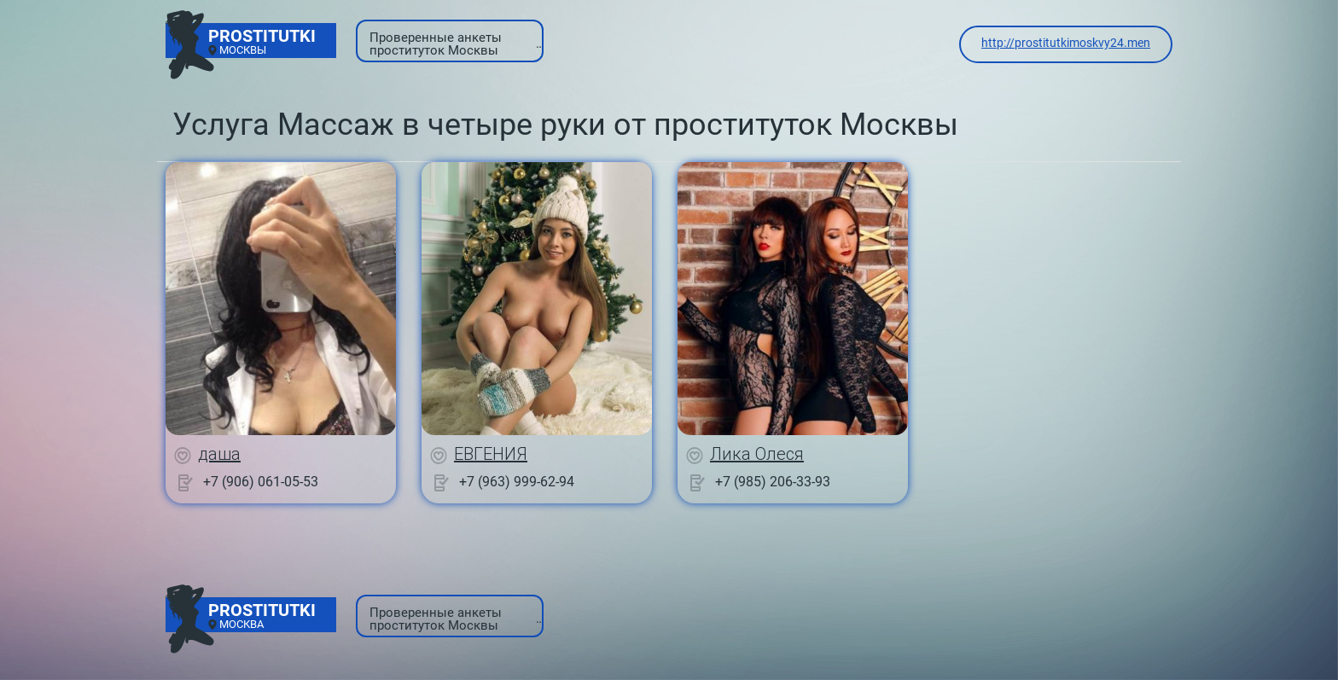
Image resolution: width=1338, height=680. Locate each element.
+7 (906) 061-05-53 (260, 482)
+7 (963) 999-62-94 (516, 482)
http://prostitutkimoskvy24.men (1066, 42)
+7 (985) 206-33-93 (772, 482)
